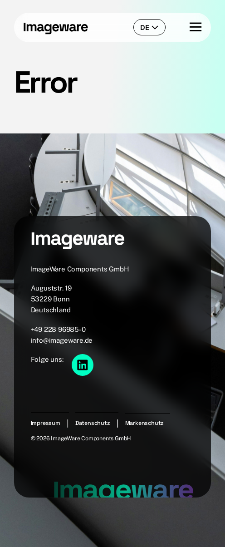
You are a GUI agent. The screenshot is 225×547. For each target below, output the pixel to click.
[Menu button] (188, 27)
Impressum (45, 423)
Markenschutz (144, 423)
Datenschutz (92, 423)
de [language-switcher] (149, 27)
